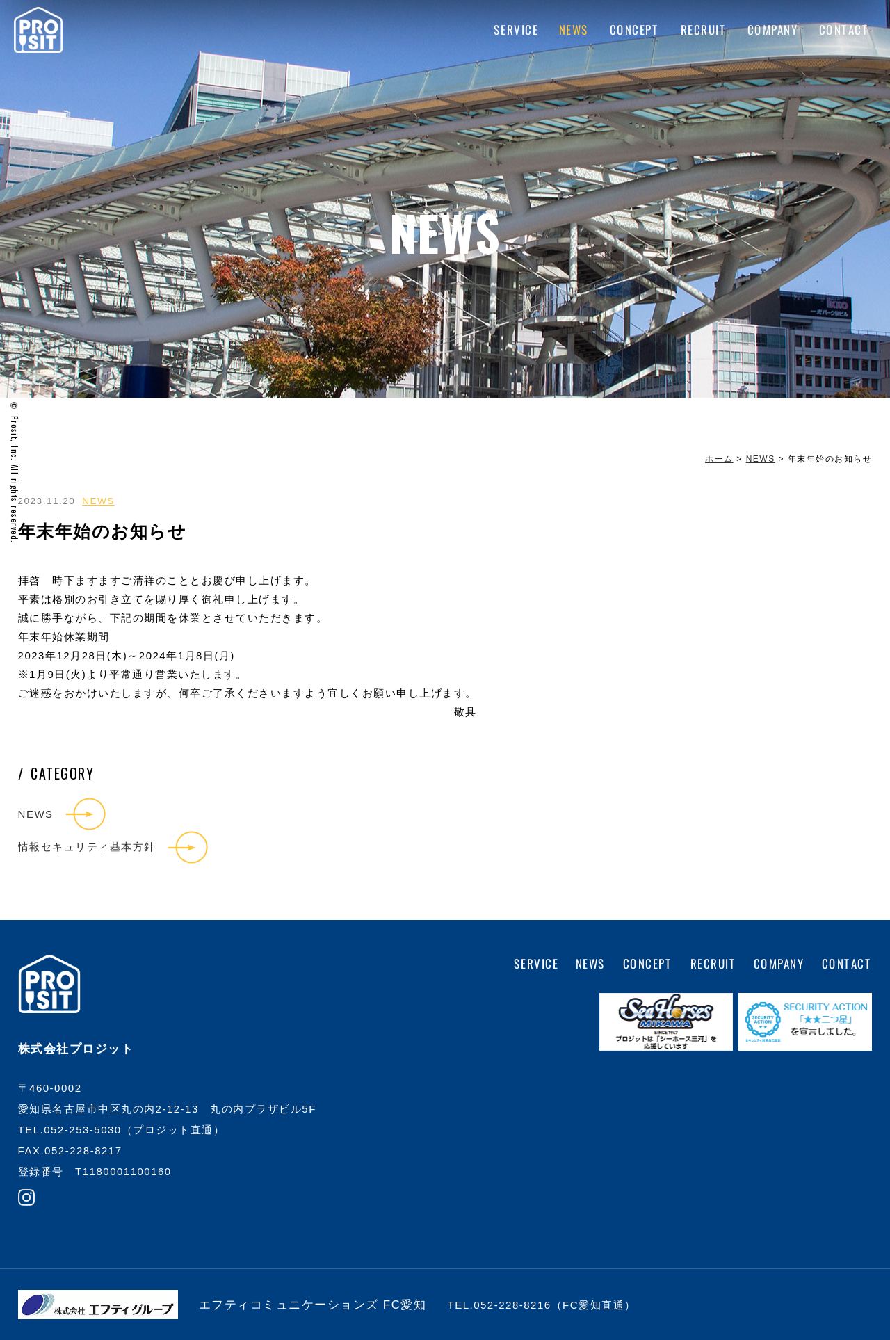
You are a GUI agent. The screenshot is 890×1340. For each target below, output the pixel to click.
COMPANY (772, 29)
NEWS (574, 29)
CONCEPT (635, 29)
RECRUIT (703, 29)
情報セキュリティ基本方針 (87, 847)
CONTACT (843, 29)
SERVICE (515, 29)
